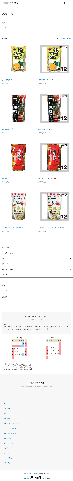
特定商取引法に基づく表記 (12, 423)
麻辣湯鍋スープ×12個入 (46, 178)
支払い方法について (10, 418)
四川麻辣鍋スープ (7, 129)
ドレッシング (6, 264)
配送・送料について (10, 408)
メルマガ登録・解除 (10, 433)
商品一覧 (4, 291)
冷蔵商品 (4, 297)
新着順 (69, 38)
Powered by (36, 477)
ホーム (3, 8)
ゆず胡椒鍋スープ (7, 80)
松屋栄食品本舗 (34, 473)
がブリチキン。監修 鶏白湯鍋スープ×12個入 (51, 227)
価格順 (63, 38)
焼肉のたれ (5, 258)
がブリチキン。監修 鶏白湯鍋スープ (13, 227)
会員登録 (6, 448)
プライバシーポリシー (10, 428)
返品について (8, 413)
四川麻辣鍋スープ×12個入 (45, 129)
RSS (5, 438)
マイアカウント (8, 443)
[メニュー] (70, 3)
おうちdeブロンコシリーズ (10, 253)
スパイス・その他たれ (8, 269)
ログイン (6, 453)
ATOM (9, 438)
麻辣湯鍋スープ (6, 178)
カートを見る (8, 458)
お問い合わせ (8, 463)
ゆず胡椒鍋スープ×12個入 (45, 80)
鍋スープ (9, 8)
